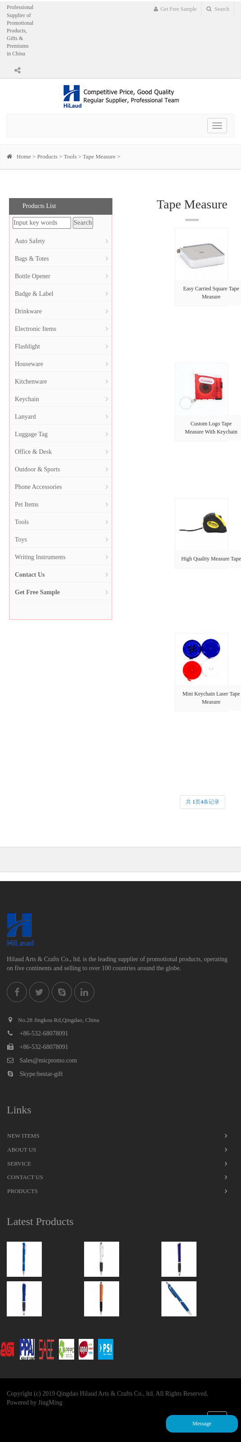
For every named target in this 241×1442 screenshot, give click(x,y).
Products (47, 156)
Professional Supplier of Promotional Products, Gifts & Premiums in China (20, 30)
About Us (21, 1149)
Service (19, 1163)
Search (217, 9)
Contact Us (25, 1177)
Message (201, 1423)
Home (24, 156)
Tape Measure (99, 156)
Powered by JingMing (34, 1402)
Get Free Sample (175, 9)
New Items (23, 1135)
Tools (70, 156)
